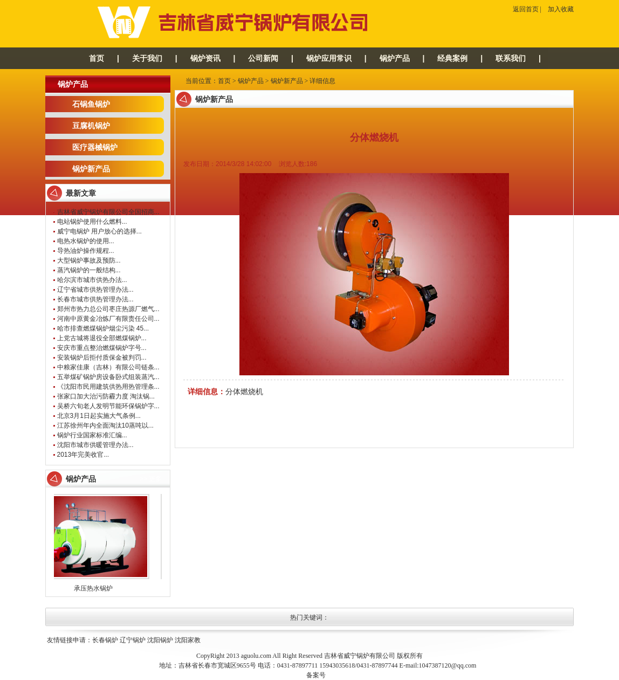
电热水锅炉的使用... (85, 241)
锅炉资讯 (205, 58)
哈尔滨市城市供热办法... (92, 280)
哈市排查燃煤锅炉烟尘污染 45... (103, 328)
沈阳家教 (188, 640)
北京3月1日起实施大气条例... (99, 416)
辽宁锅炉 (133, 640)
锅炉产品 (395, 58)
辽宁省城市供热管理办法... (95, 289)
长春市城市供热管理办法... (95, 299)
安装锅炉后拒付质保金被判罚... (102, 357)
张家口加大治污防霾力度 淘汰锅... (106, 396)
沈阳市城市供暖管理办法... (95, 445)
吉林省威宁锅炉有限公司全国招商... (108, 212)
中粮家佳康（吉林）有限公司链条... (108, 367)
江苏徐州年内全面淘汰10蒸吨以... (105, 425)
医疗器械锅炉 (95, 147)
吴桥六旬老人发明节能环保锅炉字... (108, 406)
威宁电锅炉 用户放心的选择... (99, 231)
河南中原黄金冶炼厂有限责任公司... (108, 318)
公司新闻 (263, 58)
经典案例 (452, 58)
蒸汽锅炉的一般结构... (89, 270)
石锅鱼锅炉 (91, 104)
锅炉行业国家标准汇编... (92, 435)
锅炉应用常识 (329, 58)
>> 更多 (151, 479)
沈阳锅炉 (160, 640)
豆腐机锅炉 (91, 125)
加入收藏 (561, 9)
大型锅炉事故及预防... (89, 260)
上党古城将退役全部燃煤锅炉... (102, 338)
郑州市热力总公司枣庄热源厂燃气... (108, 309)
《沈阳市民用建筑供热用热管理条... (108, 386)
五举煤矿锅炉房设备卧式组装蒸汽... (108, 377)
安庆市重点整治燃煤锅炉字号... (102, 348)
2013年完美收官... (83, 454)
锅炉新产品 (91, 168)
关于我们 (147, 58)
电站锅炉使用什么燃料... (92, 221)
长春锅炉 (105, 640)
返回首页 (526, 9)
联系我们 (511, 58)
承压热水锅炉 (96, 588)
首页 (96, 58)
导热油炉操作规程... (85, 251)
